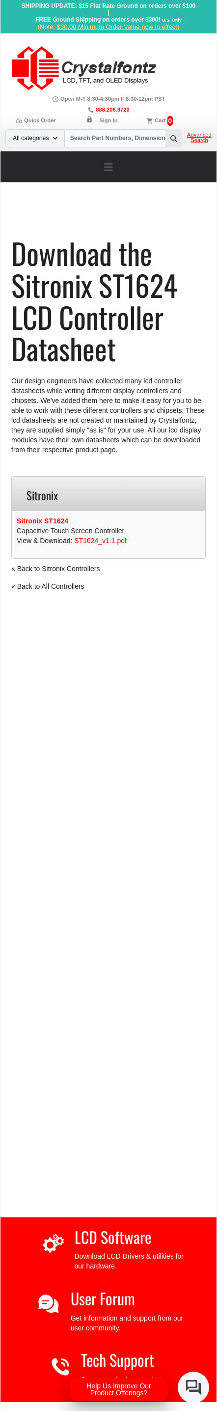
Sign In (108, 120)
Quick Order (36, 120)
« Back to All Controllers (47, 586)
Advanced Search (199, 137)
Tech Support (117, 1359)
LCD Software (113, 1236)
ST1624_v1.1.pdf (100, 541)
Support (62, 215)
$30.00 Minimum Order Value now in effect (117, 26)
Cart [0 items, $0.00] (160, 120)
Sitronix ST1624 (42, 521)
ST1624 (41, 222)
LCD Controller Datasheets (122, 215)
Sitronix (182, 215)
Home (33, 215)
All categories (35, 138)
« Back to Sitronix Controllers (55, 569)
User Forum (103, 1298)
